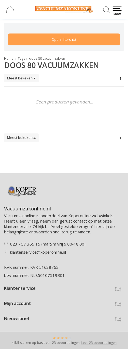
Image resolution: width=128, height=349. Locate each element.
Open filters (64, 39)
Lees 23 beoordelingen (99, 342)
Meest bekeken (21, 78)
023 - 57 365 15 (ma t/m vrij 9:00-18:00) (48, 244)
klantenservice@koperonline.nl (38, 252)
